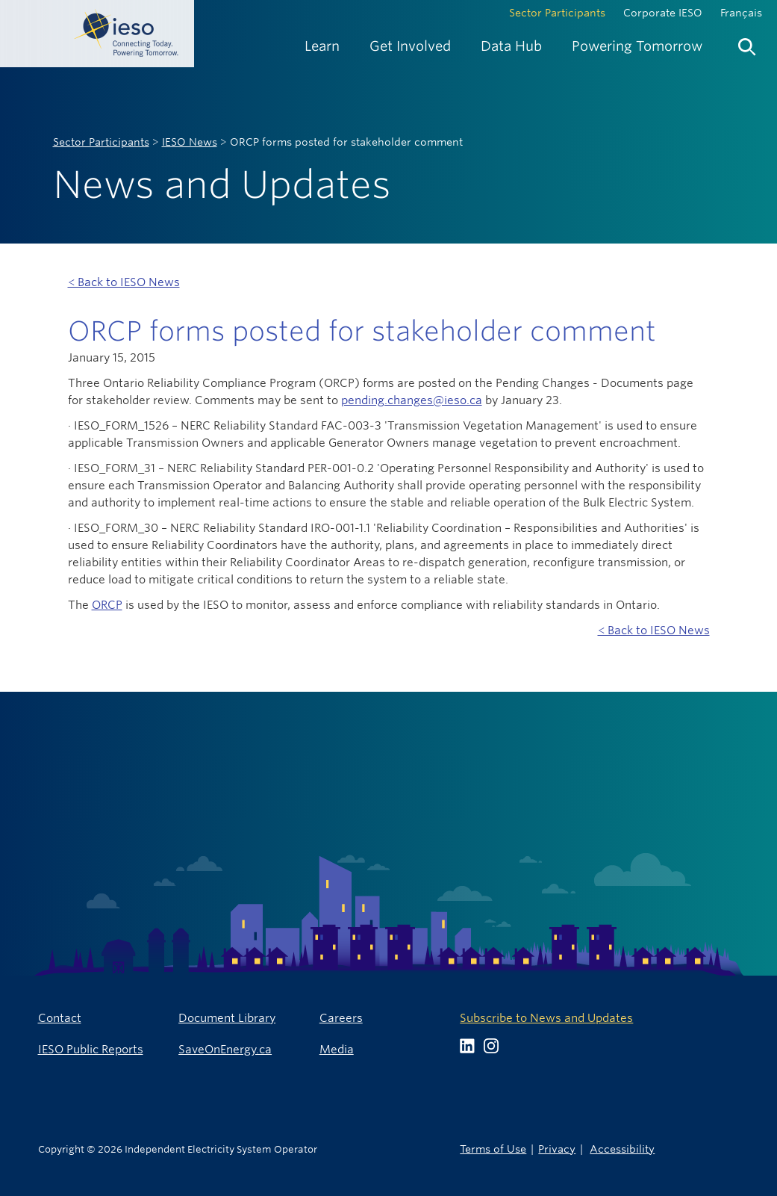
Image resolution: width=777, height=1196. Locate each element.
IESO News (189, 142)
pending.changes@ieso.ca (411, 400)
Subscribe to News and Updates (546, 1018)
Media (336, 1049)
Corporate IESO (662, 13)
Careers (341, 1018)
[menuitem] (322, 45)
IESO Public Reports (90, 1049)
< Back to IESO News (124, 282)
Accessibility (622, 1148)
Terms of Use (493, 1148)
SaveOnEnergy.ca (225, 1049)
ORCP (107, 605)
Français (741, 13)
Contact (59, 1018)
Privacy (556, 1148)
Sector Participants (557, 13)
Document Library (226, 1018)
